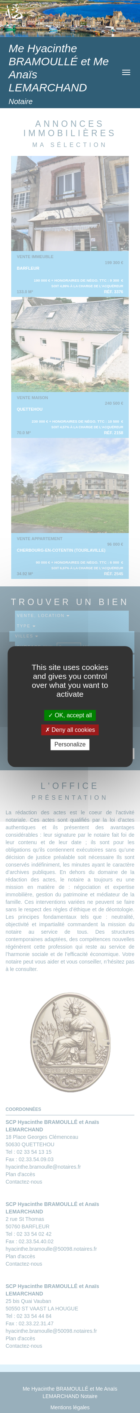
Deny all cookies (70, 730)
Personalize (70, 745)
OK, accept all (70, 715)
